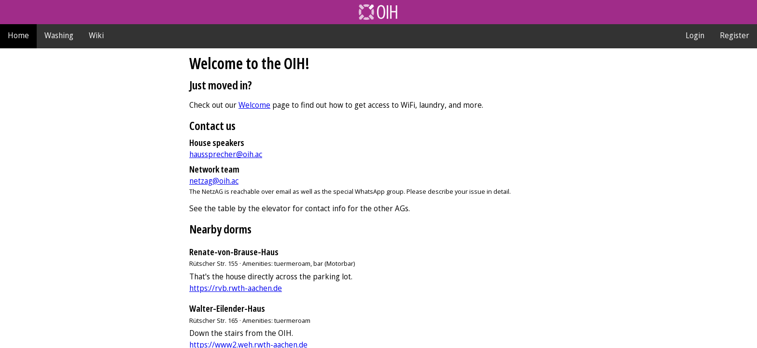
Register (734, 35)
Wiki (96, 35)
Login (695, 35)
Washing (58, 35)
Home (18, 35)
